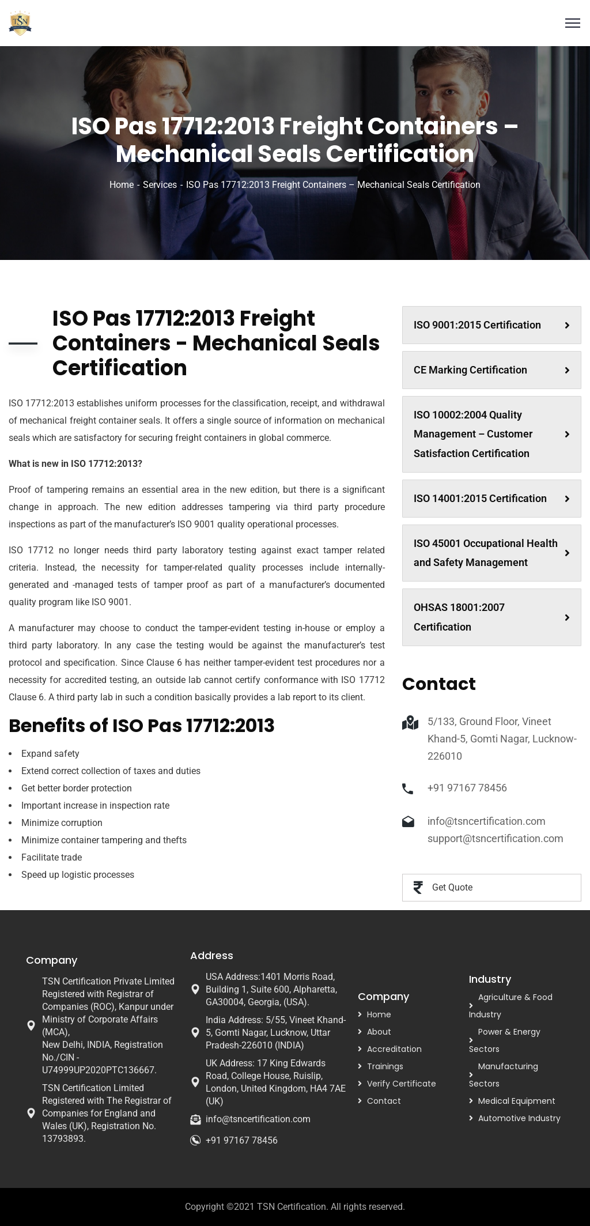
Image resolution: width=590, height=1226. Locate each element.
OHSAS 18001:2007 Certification (492, 617)
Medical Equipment (516, 1101)
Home (121, 184)
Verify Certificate (401, 1083)
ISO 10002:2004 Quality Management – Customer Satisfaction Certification (492, 434)
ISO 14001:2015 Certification (492, 498)
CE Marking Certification (492, 370)
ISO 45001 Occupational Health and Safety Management (492, 553)
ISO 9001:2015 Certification (492, 325)
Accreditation (394, 1049)
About (379, 1032)
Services (160, 184)
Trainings (385, 1066)
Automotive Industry (519, 1118)
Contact (384, 1101)
